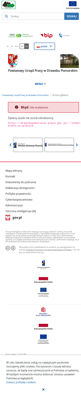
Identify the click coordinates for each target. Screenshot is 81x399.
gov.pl (13, 218)
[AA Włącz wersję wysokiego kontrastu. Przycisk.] (26, 46)
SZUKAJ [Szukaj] (72, 16)
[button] (43, 389)
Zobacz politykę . (21, 382)
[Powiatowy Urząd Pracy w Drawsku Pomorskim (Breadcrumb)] (25, 95)
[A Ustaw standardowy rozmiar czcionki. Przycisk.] (8, 46)
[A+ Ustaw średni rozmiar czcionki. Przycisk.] (12, 46)
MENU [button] (40, 84)
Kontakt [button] (64, 35)
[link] (21, 36)
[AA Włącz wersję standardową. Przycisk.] (22, 46)
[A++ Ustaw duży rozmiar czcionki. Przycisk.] (17, 46)
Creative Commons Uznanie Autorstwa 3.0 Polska (49, 249)
